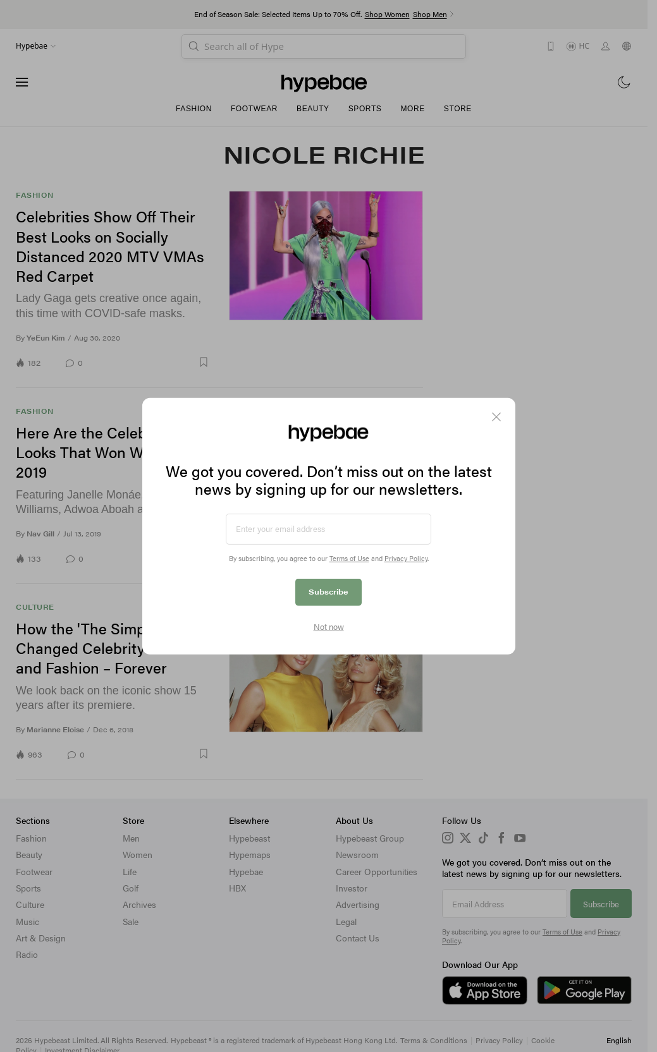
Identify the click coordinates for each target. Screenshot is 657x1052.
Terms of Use (349, 558)
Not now (329, 627)
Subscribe (328, 591)
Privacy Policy (405, 558)
